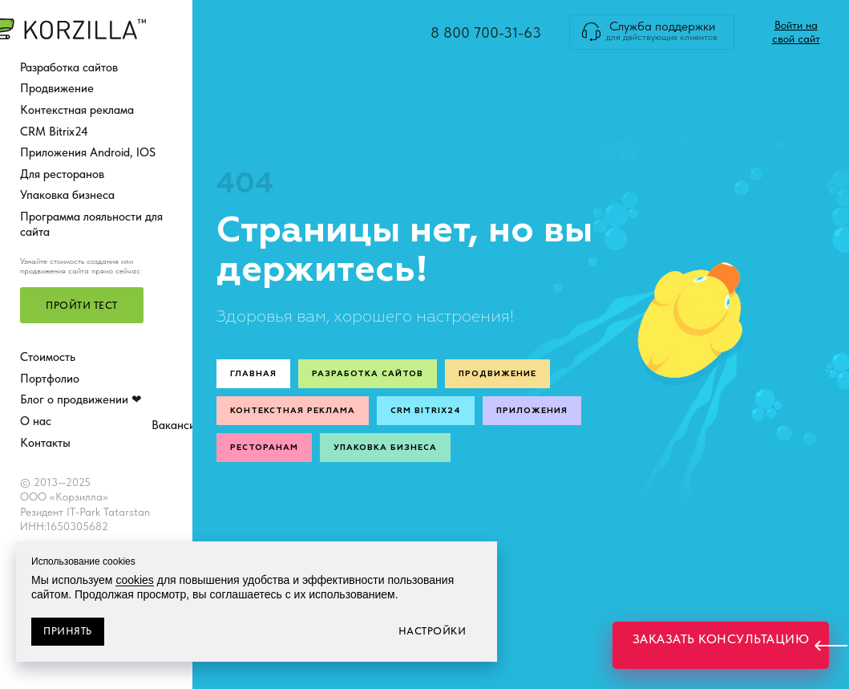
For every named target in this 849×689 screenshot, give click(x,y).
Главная (253, 374)
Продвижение (57, 88)
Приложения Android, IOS (88, 152)
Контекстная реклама (77, 110)
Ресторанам (264, 448)
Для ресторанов (62, 174)
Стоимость (47, 357)
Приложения (532, 411)
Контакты (45, 443)
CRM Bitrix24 (54, 131)
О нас (35, 421)
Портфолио (49, 378)
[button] (82, 305)
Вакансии (177, 425)
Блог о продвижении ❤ (81, 399)
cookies (134, 579)
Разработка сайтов (69, 67)
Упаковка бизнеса (67, 195)
